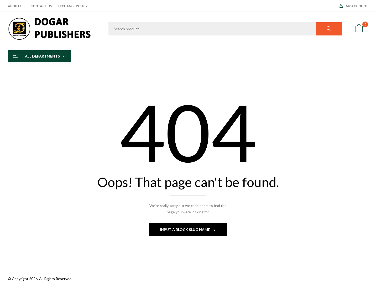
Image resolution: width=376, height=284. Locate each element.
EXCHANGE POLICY (73, 6)
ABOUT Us (16, 6)
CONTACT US (41, 6)
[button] (359, 29)
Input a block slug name (185, 229)
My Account (354, 6)
